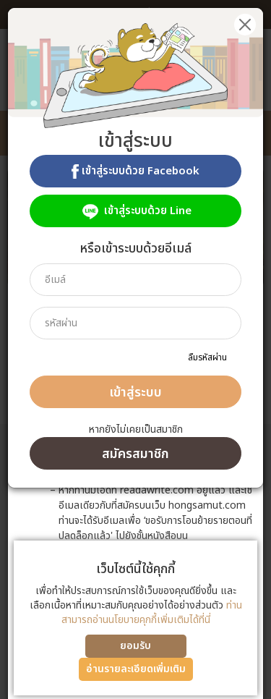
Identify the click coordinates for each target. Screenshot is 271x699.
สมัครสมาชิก (135, 454)
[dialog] (135, 349)
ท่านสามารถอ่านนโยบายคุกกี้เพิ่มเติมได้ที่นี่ (151, 612)
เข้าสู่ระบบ (135, 392)
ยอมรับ (135, 645)
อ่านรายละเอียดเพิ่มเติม (136, 669)
